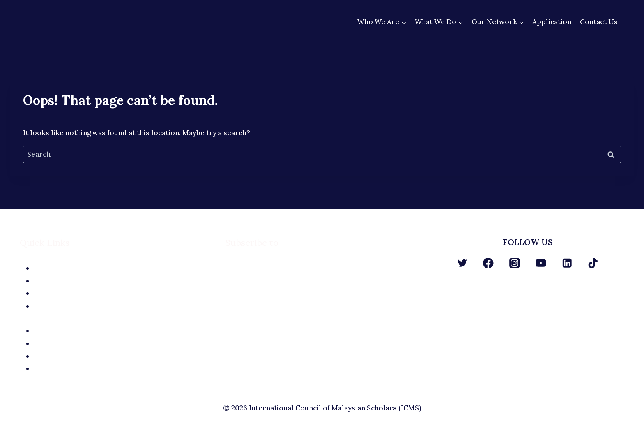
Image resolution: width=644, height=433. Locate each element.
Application (551, 21)
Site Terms (123, 343)
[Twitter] (462, 262)
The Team (123, 280)
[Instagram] (514, 262)
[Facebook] (488, 262)
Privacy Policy (123, 356)
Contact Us (599, 21)
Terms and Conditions (123, 368)
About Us (123, 268)
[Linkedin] (567, 262)
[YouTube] (540, 262)
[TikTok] (593, 262)
